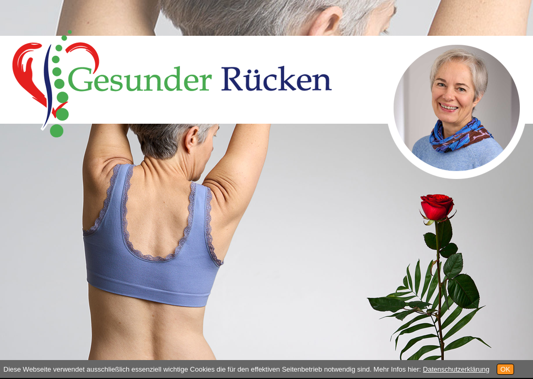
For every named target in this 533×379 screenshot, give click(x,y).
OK (505, 369)
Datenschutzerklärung (456, 369)
